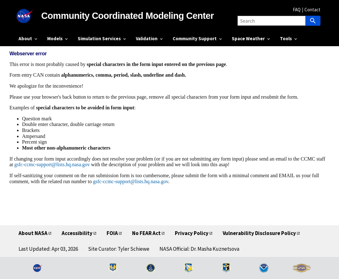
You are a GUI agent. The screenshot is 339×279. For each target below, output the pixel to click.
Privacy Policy (191, 233)
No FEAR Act (146, 233)
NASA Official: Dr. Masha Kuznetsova (199, 248)
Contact (312, 10)
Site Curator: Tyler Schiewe (118, 248)
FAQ (297, 10)
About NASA (33, 233)
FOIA (112, 233)
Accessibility (77, 233)
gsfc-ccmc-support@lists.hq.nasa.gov (52, 164)
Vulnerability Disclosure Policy (259, 233)
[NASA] (30, 16)
